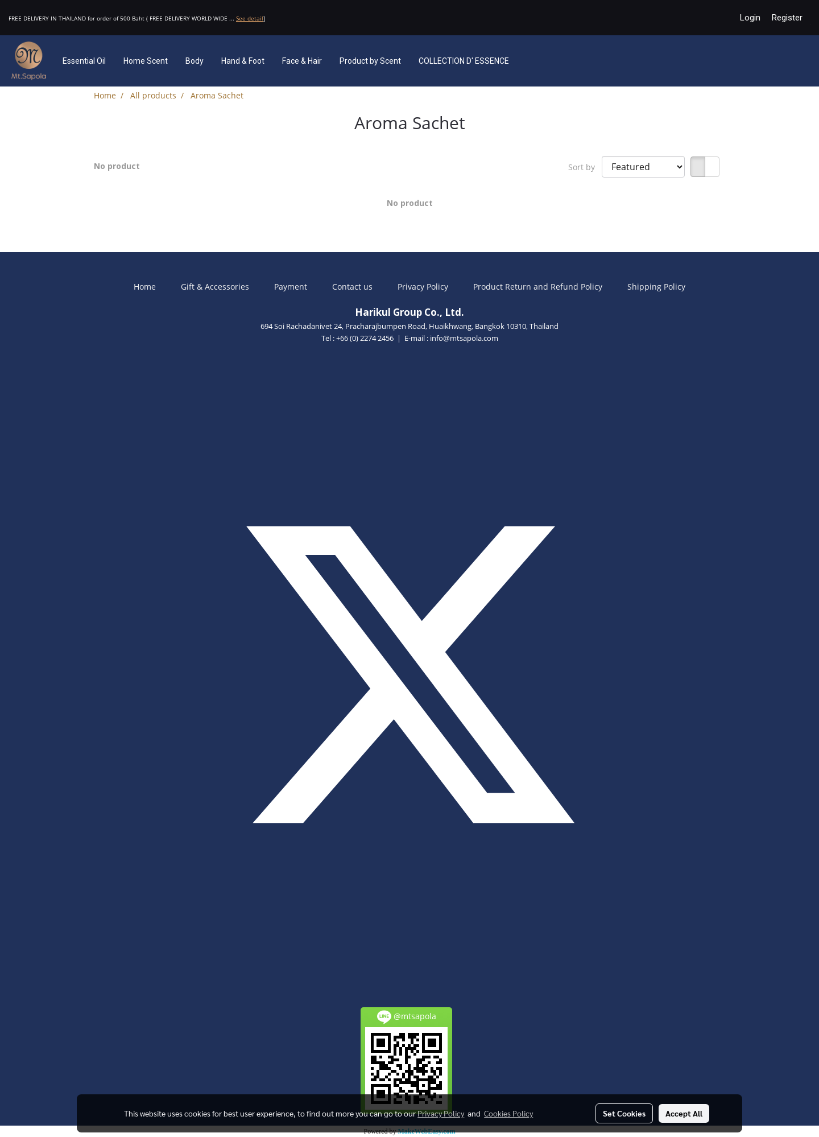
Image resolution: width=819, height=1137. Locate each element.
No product (117, 165)
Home (145, 286)
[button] (534, 60)
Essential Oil (84, 60)
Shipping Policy (656, 286)
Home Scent (145, 60)
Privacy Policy (423, 286)
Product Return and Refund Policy (537, 286)
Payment (290, 286)
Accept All (683, 1113)
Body (194, 60)
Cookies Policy (508, 1113)
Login (750, 18)
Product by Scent (370, 60)
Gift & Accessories (215, 286)
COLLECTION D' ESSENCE (464, 60)
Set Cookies (624, 1113)
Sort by (585, 167)
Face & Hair (302, 60)
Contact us (352, 286)
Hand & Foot (242, 60)
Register (787, 18)
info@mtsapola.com (464, 338)
